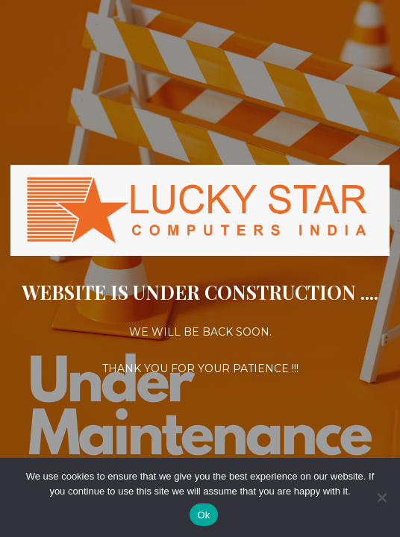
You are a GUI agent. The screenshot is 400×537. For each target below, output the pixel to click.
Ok (203, 515)
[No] (381, 497)
